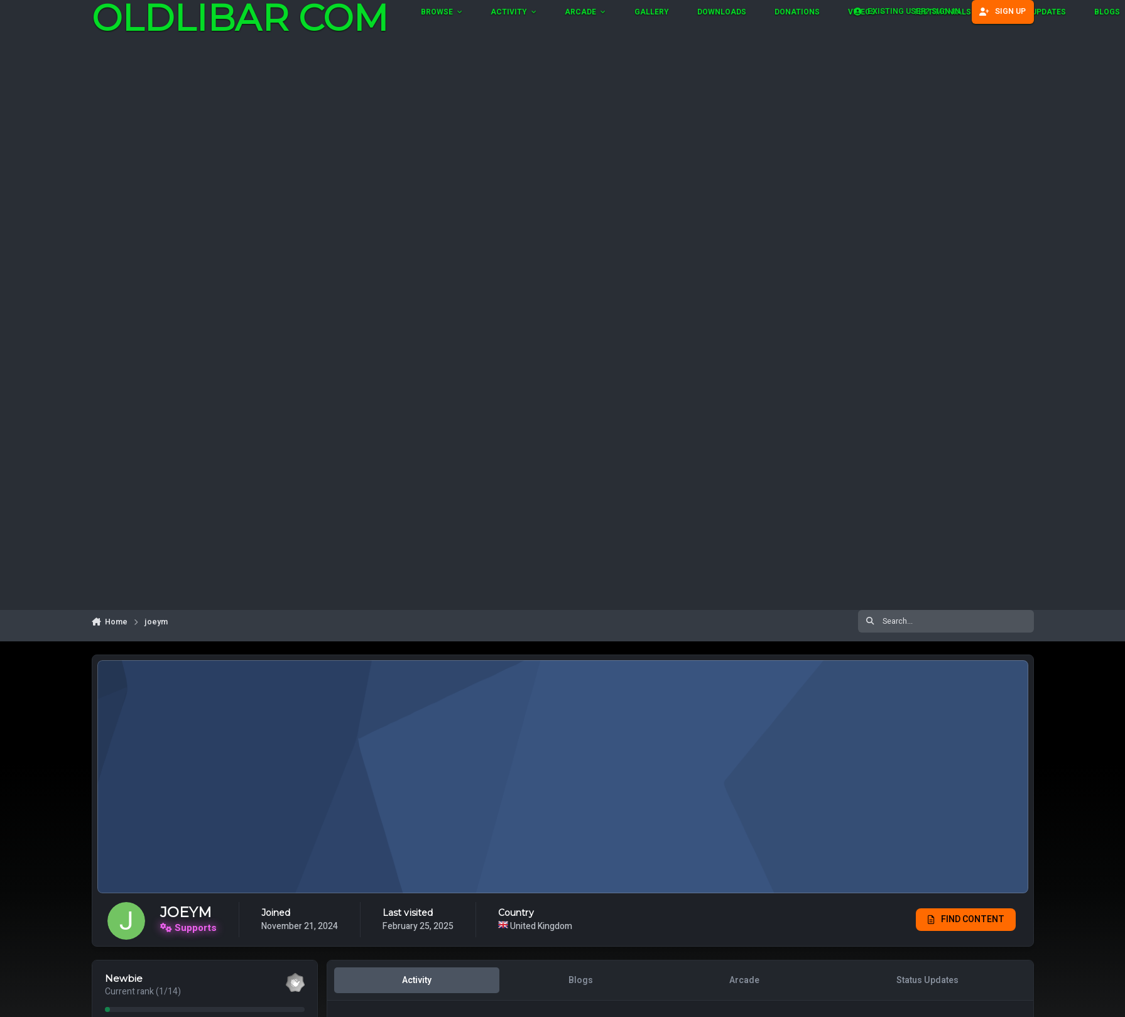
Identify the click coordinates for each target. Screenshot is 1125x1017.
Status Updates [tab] (927, 980)
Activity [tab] (417, 980)
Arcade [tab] (744, 980)
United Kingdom (569, 926)
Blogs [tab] (580, 980)
